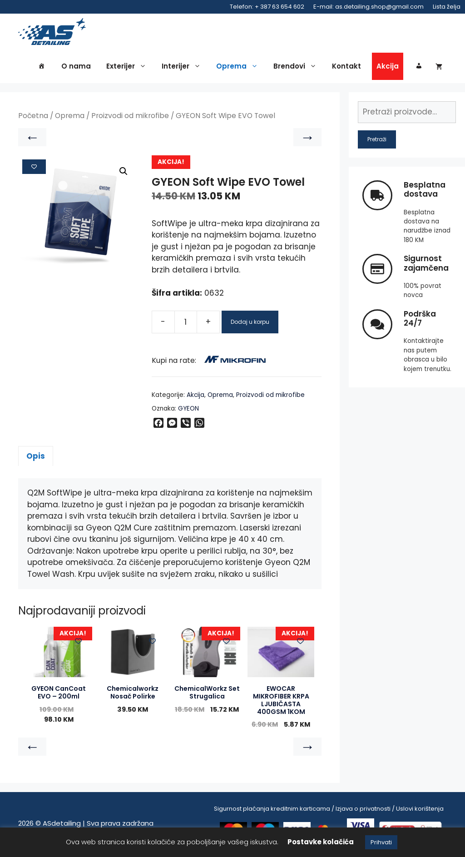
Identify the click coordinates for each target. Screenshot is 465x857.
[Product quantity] (185, 324)
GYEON (188, 410)
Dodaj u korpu (250, 324)
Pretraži (376, 141)
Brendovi (297, 69)
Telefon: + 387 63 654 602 (267, 6)
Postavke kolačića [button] (320, 842)
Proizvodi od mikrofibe (130, 118)
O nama (76, 69)
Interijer (183, 69)
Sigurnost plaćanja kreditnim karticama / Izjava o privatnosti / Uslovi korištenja (329, 811)
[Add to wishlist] (34, 169)
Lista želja (446, 6)
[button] (123, 174)
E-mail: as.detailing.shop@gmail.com (368, 6)
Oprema (239, 69)
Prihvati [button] (381, 842)
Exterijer (128, 69)
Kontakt (346, 69)
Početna (33, 118)
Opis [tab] (35, 458)
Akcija (387, 69)
